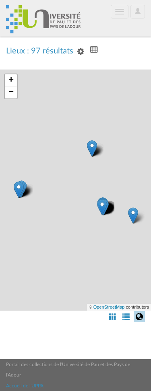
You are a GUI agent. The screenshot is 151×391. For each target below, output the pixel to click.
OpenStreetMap (109, 307)
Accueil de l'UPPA (24, 385)
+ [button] (11, 80)
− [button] (11, 92)
